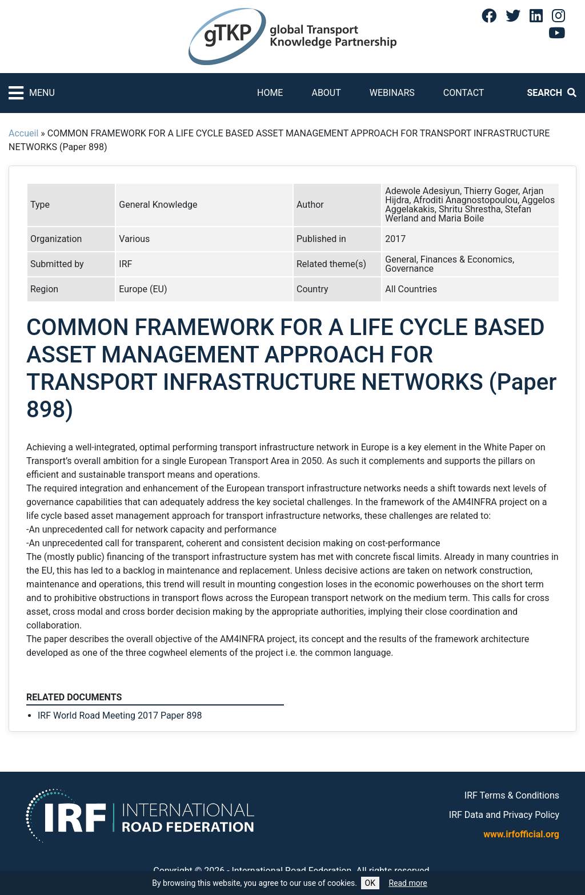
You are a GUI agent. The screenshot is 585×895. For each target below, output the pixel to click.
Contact (463, 92)
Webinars (392, 92)
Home (270, 92)
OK (370, 883)
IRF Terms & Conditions (511, 795)
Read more (407, 883)
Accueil (23, 133)
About (325, 92)
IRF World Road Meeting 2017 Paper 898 (120, 715)
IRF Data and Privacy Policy (504, 814)
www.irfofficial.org (521, 834)
